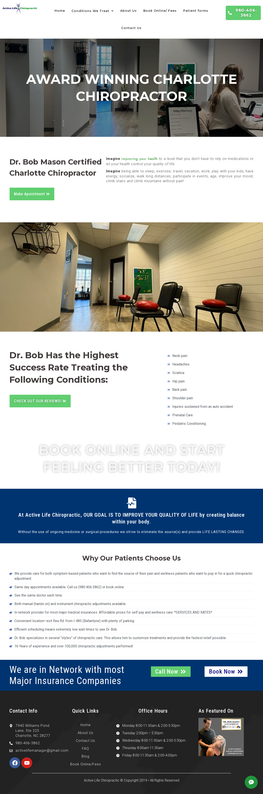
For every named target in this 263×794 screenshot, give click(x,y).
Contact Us (131, 28)
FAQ (85, 748)
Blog (85, 756)
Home (60, 11)
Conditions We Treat (93, 11)
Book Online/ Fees (160, 11)
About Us (128, 11)
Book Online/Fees (85, 764)
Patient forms (195, 11)
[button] (92, 11)
